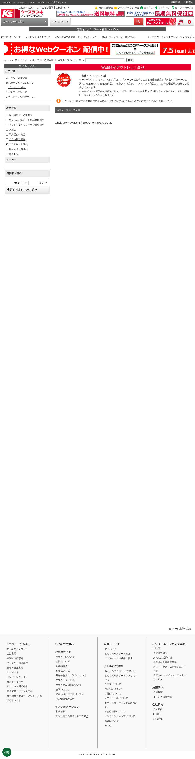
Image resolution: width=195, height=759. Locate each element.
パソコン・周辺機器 (17, 686)
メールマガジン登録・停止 (119, 658)
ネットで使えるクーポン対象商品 (26, 124)
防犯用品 (130, 37)
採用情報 (175, 2)
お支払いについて (114, 689)
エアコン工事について (116, 698)
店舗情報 (157, 687)
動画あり (13, 154)
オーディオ (13, 672)
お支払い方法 (63, 670)
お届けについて (113, 693)
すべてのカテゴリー (17, 649)
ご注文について (113, 684)
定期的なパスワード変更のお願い (97, 29)
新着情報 (60, 711)
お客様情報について (115, 711)
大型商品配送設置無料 (165, 662)
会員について (63, 661)
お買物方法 (61, 666)
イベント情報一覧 (162, 696)
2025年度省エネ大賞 (64, 37)
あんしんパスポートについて (120, 671)
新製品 (12, 129)
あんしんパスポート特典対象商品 (26, 120)
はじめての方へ (27, 7)
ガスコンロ (17, 87)
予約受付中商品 (17, 134)
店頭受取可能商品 (18, 149)
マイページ (164, 7)
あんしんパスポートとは (117, 653)
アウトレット (58, 21)
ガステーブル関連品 (21, 96)
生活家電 (11, 653)
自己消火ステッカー (88, 37)
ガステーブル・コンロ (69, 60)
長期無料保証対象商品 (20, 115)
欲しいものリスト (184, 7)
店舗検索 (158, 692)
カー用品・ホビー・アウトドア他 (24, 695)
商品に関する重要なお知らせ (72, 716)
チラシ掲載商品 (17, 139)
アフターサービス (65, 680)
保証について (112, 720)
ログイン (148, 7)
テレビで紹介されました (38, 37)
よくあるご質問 (45, 7)
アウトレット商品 (18, 144)
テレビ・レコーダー (17, 677)
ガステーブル (18, 92)
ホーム (7, 60)
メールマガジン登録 (128, 7)
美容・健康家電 (15, 667)
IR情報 (156, 714)
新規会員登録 (106, 7)
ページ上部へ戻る (181, 628)
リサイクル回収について (69, 684)
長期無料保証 (160, 653)
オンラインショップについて (120, 716)
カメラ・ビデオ (15, 681)
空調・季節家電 (15, 658)
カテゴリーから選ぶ (13, 21)
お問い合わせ (63, 689)
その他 (108, 725)
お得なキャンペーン (112, 37)
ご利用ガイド (63, 7)
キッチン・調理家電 (42, 60)
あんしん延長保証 (162, 657)
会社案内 (188, 2)
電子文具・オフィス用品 (20, 691)
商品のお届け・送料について (71, 675)
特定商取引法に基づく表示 (70, 694)
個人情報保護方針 (65, 698)
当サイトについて (65, 656)
